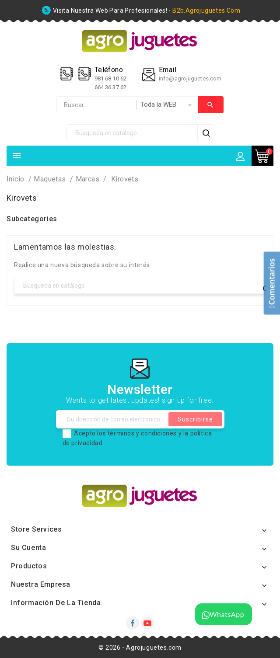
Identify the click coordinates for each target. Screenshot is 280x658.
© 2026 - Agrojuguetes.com (140, 647)
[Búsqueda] (132, 133)
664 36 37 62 (110, 87)
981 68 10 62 (111, 78)
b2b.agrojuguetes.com (206, 10)
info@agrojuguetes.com (190, 78)
